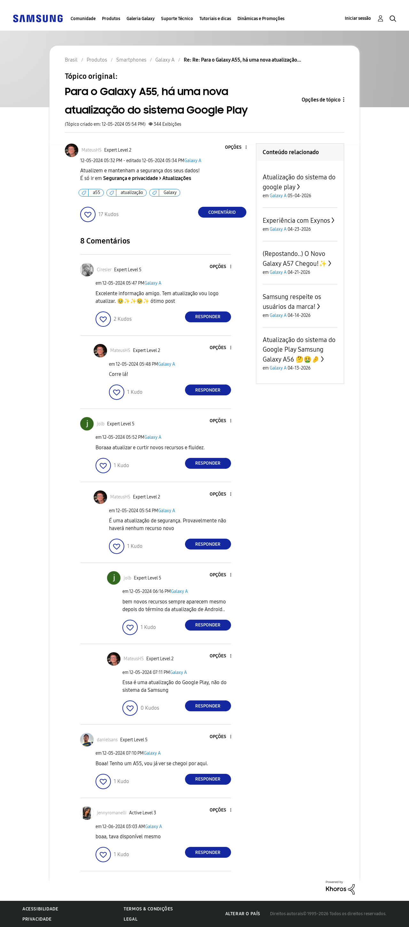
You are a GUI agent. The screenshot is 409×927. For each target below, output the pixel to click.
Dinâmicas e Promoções (260, 18)
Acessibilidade (40, 909)
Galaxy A (192, 160)
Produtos (111, 18)
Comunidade (83, 18)
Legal (130, 919)
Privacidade (37, 919)
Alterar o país (242, 913)
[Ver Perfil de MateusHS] (91, 150)
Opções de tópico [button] (321, 100)
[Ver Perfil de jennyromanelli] (112, 813)
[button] (235, 148)
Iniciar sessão (358, 18)
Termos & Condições (148, 909)
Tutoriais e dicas (215, 18)
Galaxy (170, 192)
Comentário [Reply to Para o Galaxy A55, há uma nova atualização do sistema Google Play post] (222, 212)
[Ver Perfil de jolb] (100, 424)
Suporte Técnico (177, 18)
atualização (132, 192)
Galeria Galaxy (141, 18)
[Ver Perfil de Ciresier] (104, 270)
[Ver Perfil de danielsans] (107, 740)
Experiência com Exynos (296, 220)
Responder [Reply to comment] (207, 316)
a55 (96, 192)
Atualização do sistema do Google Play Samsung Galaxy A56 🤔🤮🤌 (299, 349)
